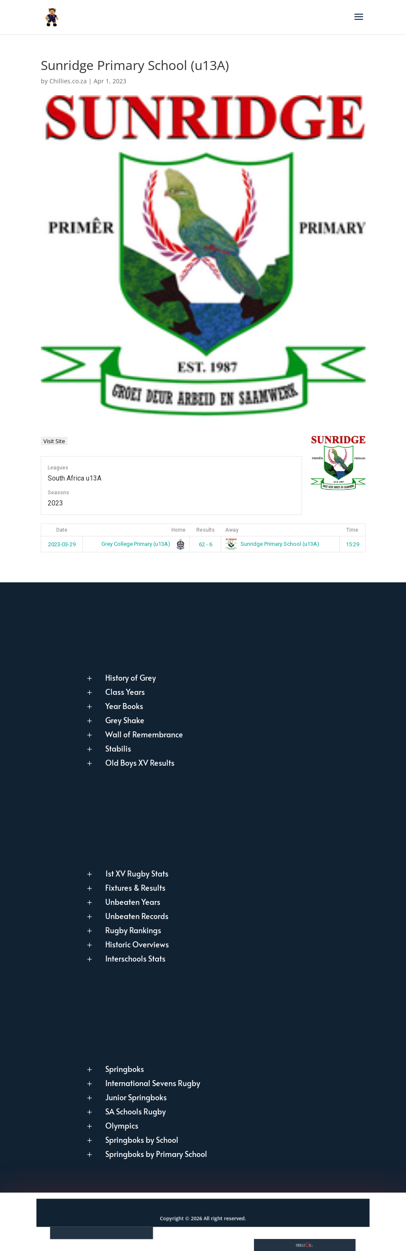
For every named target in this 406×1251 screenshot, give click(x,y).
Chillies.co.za (68, 81)
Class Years (125, 691)
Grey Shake (124, 720)
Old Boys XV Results (139, 762)
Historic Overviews (137, 944)
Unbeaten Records (136, 915)
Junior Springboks (136, 1097)
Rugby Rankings (133, 930)
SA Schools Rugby (135, 1111)
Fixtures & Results (135, 887)
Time (352, 530)
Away (231, 530)
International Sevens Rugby (152, 1083)
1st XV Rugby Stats (136, 873)
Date (61, 530)
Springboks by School (141, 1139)
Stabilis (118, 748)
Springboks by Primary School (156, 1153)
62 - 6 (205, 544)
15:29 (352, 544)
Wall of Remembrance (144, 734)
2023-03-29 (62, 544)
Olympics (121, 1125)
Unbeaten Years (132, 901)
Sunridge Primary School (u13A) (273, 544)
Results (205, 530)
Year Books (124, 705)
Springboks (124, 1068)
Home (178, 530)
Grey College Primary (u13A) (142, 544)
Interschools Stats (135, 958)
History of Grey (130, 677)
